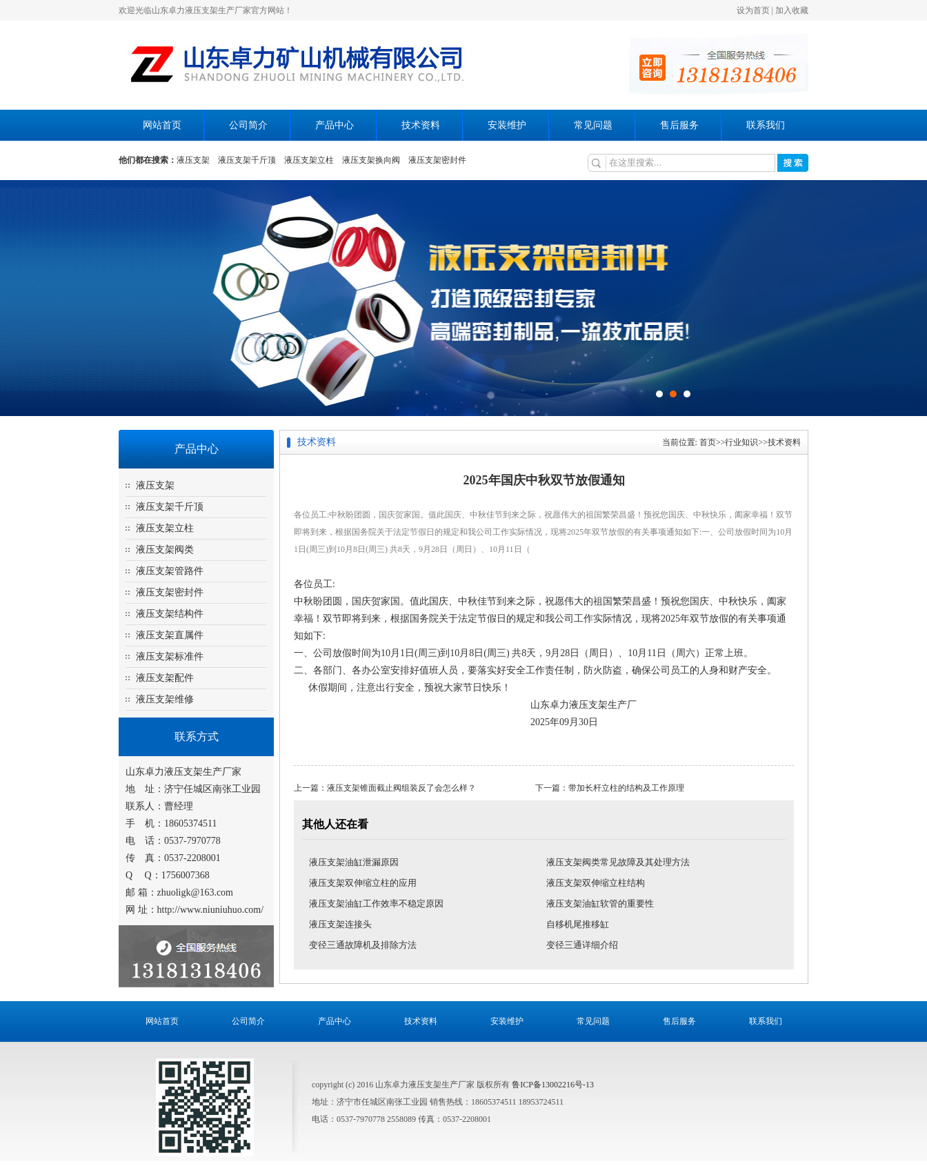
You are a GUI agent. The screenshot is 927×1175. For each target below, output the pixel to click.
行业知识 (741, 442)
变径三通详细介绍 (582, 945)
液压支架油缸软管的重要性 (600, 903)
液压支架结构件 (169, 614)
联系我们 (765, 125)
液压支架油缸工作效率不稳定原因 (376, 903)
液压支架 (193, 160)
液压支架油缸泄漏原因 (354, 862)
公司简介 (248, 125)
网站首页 (162, 125)
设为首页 (753, 10)
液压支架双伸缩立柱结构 (595, 883)
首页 (707, 442)
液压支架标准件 (169, 656)
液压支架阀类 (165, 549)
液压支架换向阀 (371, 160)
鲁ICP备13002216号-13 (553, 1084)
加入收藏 (791, 10)
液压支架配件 (165, 678)
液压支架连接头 (340, 924)
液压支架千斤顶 (247, 160)
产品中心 (334, 125)
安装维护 (507, 125)
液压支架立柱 (309, 160)
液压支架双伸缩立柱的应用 (363, 883)
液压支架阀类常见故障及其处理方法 (618, 862)
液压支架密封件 (437, 160)
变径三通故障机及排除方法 (363, 945)
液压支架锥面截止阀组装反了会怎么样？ (401, 788)
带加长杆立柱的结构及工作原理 (626, 788)
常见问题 (593, 125)
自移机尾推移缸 (577, 924)
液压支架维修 (165, 699)
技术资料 (420, 125)
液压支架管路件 (169, 571)
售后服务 (679, 125)
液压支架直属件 (169, 635)
